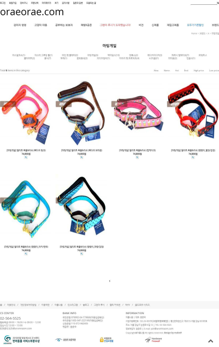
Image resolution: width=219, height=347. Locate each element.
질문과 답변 (78, 2)
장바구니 (23, 2)
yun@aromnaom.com (162, 328)
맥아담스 (112, 55)
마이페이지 (46, 2)
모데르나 (203, 55)
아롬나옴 (59, 304)
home (194, 33)
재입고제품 (173, 25)
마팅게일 (215, 33)
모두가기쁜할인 (195, 25)
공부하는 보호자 (64, 25)
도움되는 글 (91, 2)
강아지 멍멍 (20, 25)
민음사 (190, 58)
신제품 (155, 25)
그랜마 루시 (99, 304)
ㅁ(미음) (152, 58)
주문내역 (34, 2)
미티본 (171, 58)
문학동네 (81, 58)
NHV (127, 304)
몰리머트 (28, 58)
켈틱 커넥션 (115, 304)
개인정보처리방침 (28, 304)
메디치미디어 (153, 55)
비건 (141, 25)
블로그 (86, 304)
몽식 (46, 58)
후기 (56, 2)
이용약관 (45, 304)
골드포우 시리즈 (142, 304)
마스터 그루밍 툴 (42, 55)
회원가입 (12, 2)
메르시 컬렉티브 (179, 55)
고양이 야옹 (40, 25)
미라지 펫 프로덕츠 (128, 58)
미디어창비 (102, 58)
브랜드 (215, 25)
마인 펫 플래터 (68, 55)
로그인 (2, 2)
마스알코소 (17, 55)
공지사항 (65, 2)
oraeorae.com (32, 11)
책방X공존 (86, 25)
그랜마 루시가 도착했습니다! (115, 25)
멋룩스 (132, 55)
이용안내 (11, 304)
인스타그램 (73, 304)
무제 (63, 58)
